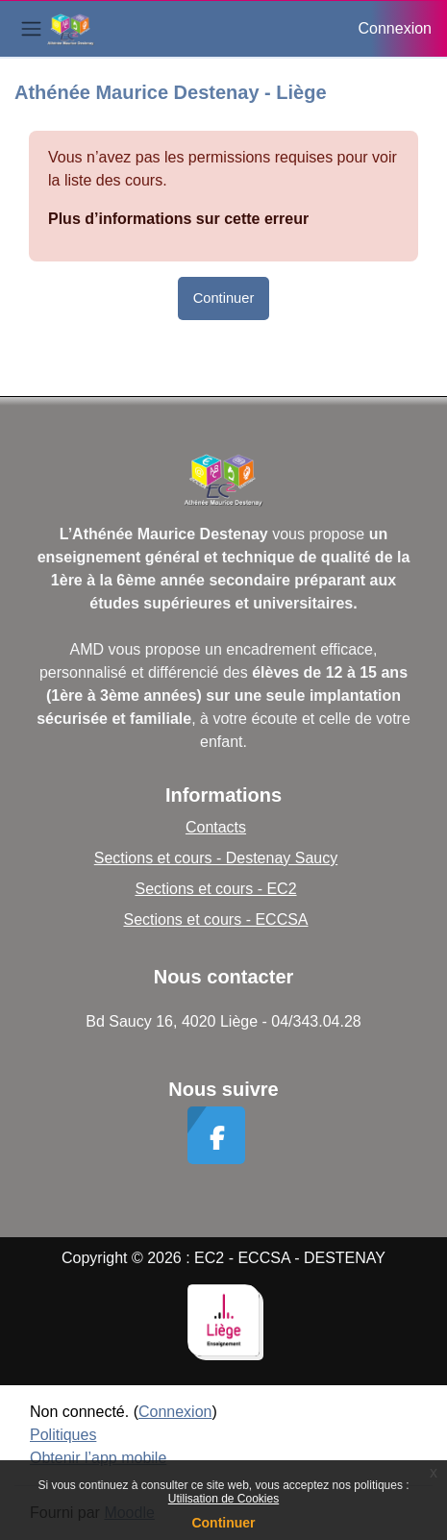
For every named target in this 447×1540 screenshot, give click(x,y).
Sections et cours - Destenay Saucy (215, 858)
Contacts (216, 827)
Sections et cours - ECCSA (215, 919)
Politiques (63, 1435)
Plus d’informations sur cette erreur (178, 219)
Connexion (396, 28)
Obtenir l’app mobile (98, 1458)
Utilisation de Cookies (223, 1498)
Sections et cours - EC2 (215, 889)
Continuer (223, 1522)
